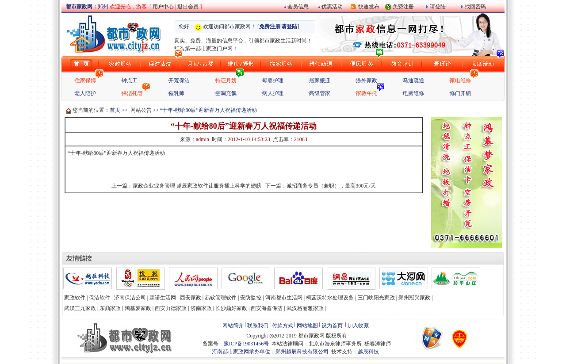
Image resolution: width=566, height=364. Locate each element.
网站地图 (307, 325)
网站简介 (233, 325)
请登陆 (437, 7)
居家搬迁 (319, 80)
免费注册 (403, 7)
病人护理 (272, 93)
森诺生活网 (162, 298)
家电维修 (460, 80)
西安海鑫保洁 (267, 308)
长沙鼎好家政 (231, 308)
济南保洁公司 (130, 298)
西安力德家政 (171, 308)
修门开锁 (460, 93)
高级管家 (319, 93)
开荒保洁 (179, 80)
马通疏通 (413, 80)
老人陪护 (85, 93)
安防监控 (250, 298)
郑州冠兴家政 (414, 298)
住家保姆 (85, 80)
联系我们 (257, 325)
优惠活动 (332, 7)
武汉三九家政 (80, 308)
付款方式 (282, 325)
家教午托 (366, 93)
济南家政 (201, 308)
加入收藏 (358, 325)
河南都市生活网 (283, 298)
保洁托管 (132, 93)
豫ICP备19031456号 (246, 344)
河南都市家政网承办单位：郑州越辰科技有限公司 (270, 352)
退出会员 (188, 7)
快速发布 (367, 7)
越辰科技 (368, 352)
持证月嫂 (226, 80)
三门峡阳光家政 (376, 298)
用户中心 (163, 7)
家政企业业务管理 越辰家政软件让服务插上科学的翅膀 (197, 186)
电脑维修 (413, 93)
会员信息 (298, 7)
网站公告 (141, 110)
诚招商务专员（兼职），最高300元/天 (331, 186)
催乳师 (176, 93)
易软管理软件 (221, 298)
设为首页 (332, 325)
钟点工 (130, 80)
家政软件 (74, 298)
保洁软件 (99, 298)
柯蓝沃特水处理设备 (330, 298)
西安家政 (190, 298)
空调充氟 (226, 93)
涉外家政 (366, 80)
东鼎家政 (110, 308)
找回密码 (474, 7)
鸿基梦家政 (138, 308)
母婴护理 (272, 80)
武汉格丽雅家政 (305, 308)
